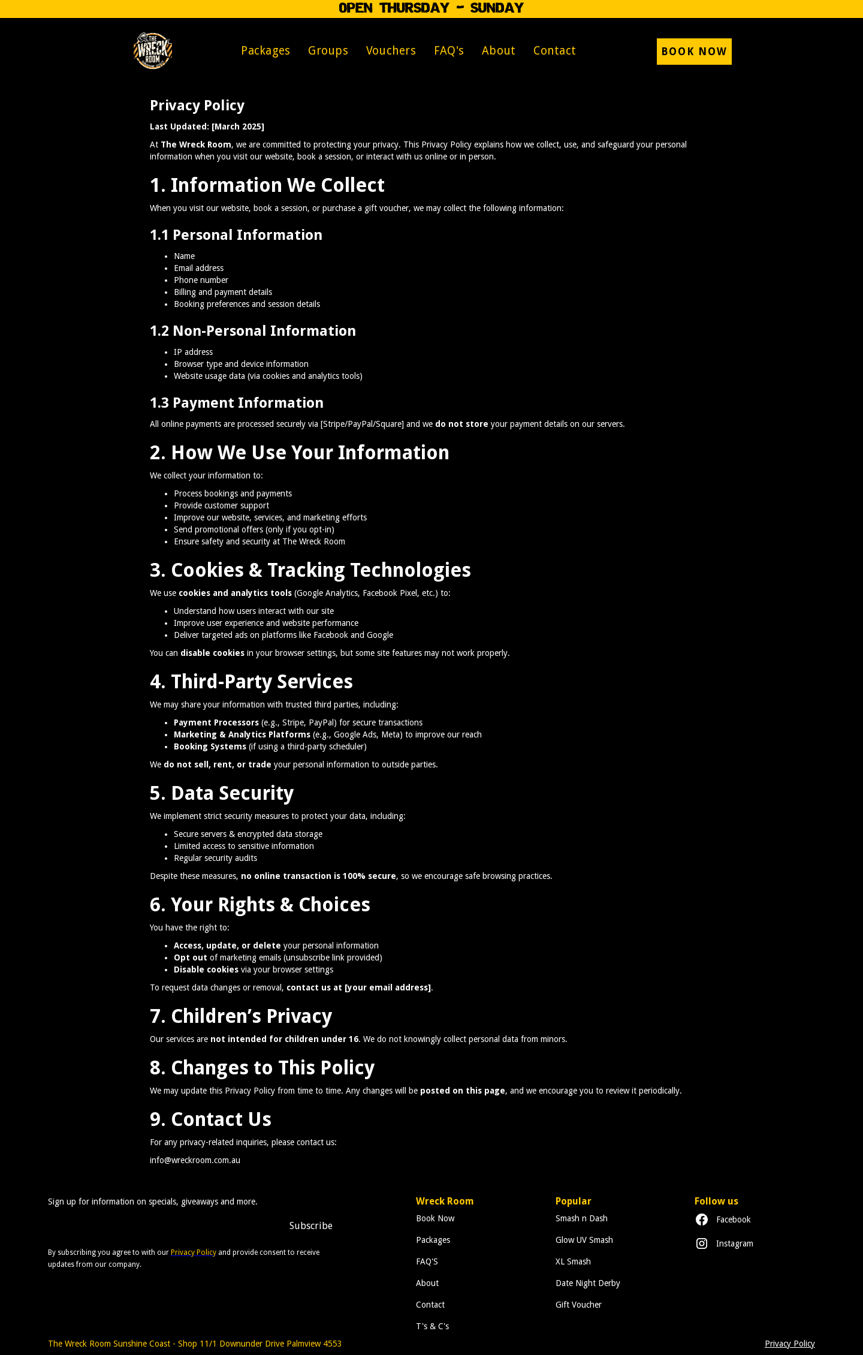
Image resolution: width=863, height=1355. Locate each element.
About (498, 51)
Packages (265, 51)
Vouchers (391, 51)
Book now (694, 52)
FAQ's (449, 51)
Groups (328, 51)
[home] (152, 51)
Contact (554, 51)
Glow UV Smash (584, 1240)
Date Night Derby (588, 1283)
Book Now (435, 1218)
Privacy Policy (790, 1343)
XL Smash (573, 1261)
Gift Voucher (579, 1304)
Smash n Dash (582, 1218)
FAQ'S (427, 1261)
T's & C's (432, 1326)
